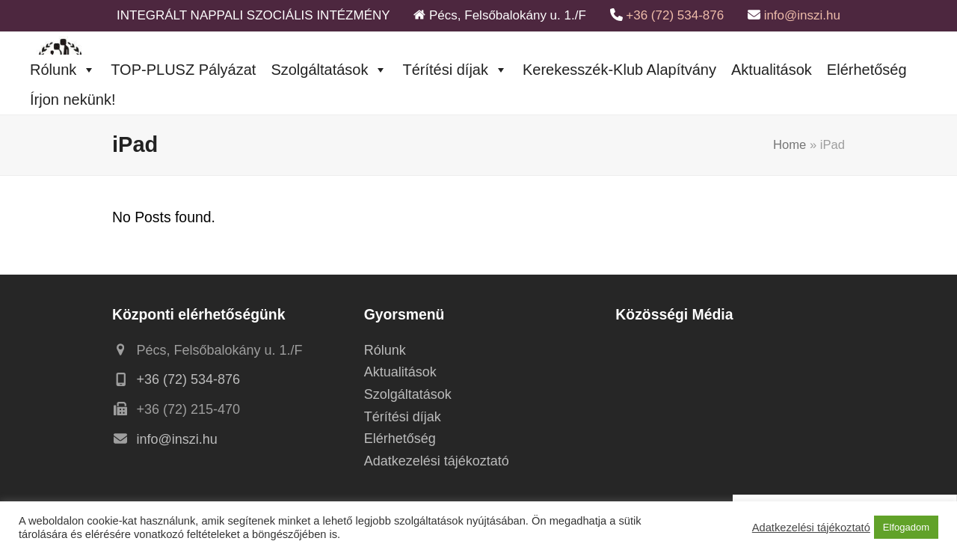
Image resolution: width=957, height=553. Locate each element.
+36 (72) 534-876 (675, 15)
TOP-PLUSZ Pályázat (183, 69)
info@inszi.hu (802, 15)
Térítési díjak (454, 69)
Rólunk (63, 69)
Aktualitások (771, 69)
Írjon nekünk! (73, 99)
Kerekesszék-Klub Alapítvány (619, 69)
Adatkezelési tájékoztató (436, 460)
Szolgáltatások (329, 69)
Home (789, 145)
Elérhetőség (867, 69)
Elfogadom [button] (906, 527)
